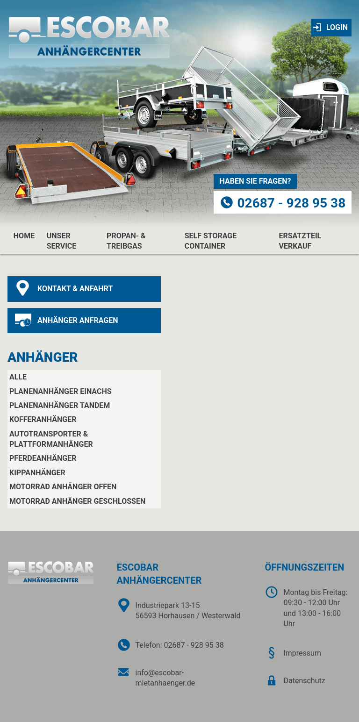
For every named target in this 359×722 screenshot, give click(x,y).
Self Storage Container (211, 240)
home (24, 235)
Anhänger (42, 357)
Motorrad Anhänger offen (62, 486)
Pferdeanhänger (42, 458)
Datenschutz (304, 680)
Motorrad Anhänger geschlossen (77, 501)
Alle (18, 376)
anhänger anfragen (77, 320)
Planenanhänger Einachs (60, 391)
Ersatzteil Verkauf (300, 240)
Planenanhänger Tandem (59, 405)
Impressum (302, 653)
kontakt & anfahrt (75, 288)
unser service (62, 240)
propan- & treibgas (126, 240)
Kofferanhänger (42, 419)
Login (337, 27)
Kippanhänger (37, 472)
